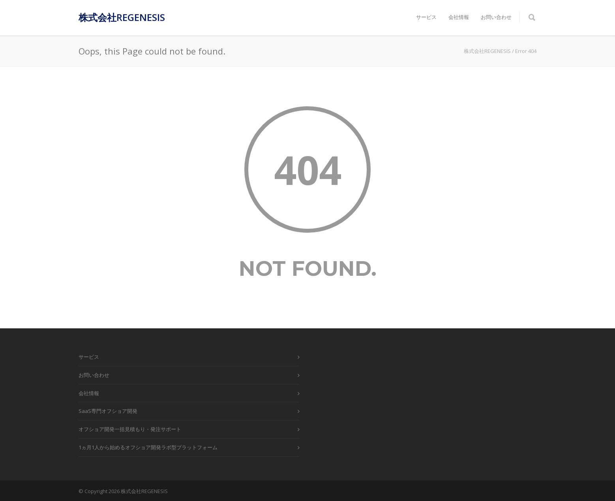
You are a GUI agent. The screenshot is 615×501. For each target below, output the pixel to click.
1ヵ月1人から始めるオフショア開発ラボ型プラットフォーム (148, 447)
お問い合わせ (496, 17)
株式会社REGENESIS (122, 17)
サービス (426, 17)
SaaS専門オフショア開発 (108, 410)
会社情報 (458, 17)
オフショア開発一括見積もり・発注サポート (130, 429)
